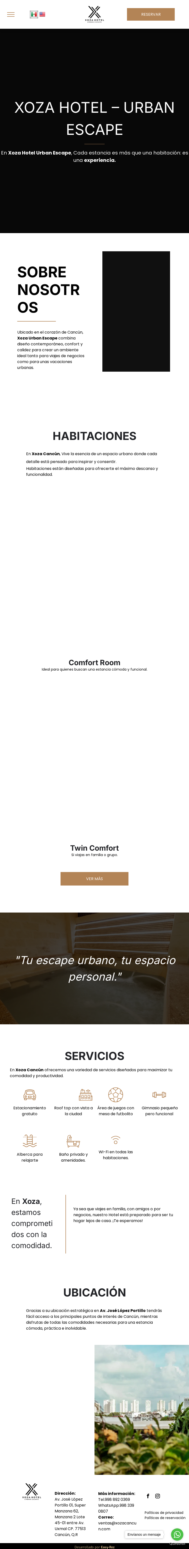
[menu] (10, 14)
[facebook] (148, 1497)
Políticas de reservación (165, 1517)
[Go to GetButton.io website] (177, 1544)
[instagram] (157, 1497)
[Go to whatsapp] (177, 1534)
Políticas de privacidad (164, 1512)
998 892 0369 (117, 1499)
